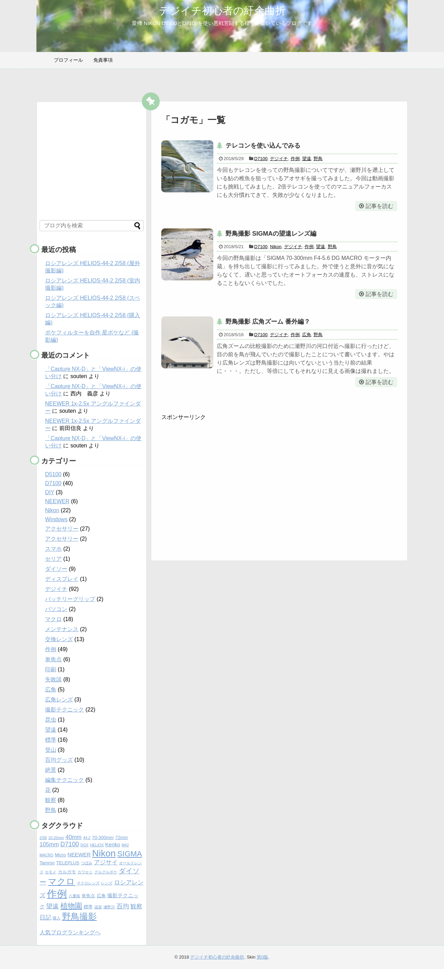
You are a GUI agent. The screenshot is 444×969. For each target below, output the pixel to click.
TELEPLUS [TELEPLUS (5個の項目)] (67, 862)
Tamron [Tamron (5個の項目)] (47, 862)
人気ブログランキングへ (70, 932)
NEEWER (57, 501)
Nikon (275, 246)
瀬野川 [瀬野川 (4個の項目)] (109, 907)
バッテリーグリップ (70, 599)
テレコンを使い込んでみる (262, 145)
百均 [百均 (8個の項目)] (123, 906)
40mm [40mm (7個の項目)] (74, 837)
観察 (50, 800)
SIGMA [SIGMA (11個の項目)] (129, 853)
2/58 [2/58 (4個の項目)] (43, 838)
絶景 (50, 770)
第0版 (262, 957)
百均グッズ (59, 760)
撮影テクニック (64, 710)
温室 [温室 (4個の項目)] (98, 907)
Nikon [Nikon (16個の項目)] (104, 853)
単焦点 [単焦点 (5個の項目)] (88, 895)
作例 (295, 158)
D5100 (53, 474)
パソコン (56, 609)
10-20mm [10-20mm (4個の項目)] (56, 838)
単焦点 (53, 659)
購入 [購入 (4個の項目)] (56, 918)
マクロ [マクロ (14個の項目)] (61, 881)
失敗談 (53, 679)
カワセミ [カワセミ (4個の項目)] (85, 872)
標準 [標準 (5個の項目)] (88, 906)
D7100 (260, 158)
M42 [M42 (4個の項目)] (125, 845)
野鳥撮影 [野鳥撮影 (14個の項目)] (79, 916)
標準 (50, 740)
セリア (53, 559)
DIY (49, 492)
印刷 (50, 669)
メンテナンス (61, 629)
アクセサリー (61, 529)
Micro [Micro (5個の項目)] (60, 854)
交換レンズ (59, 639)
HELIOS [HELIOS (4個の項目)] (97, 845)
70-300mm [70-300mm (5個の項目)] (102, 837)
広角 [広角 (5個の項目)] (101, 895)
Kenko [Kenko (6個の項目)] (112, 844)
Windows (56, 519)
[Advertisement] (219, 487)
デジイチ (279, 158)
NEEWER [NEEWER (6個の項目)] (79, 854)
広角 (306, 334)
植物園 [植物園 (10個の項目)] (71, 906)
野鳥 (318, 158)
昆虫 (50, 720)
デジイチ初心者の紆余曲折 (222, 10)
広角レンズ (59, 699)
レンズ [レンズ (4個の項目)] (106, 883)
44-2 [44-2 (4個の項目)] (86, 838)
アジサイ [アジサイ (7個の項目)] (106, 862)
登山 (50, 750)
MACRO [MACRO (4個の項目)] (46, 855)
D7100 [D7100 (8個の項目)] (69, 844)
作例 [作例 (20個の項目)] (57, 893)
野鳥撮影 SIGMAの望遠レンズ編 (270, 233)
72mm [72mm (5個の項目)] (121, 837)
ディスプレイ (61, 579)
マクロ (53, 619)
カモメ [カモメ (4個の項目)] (50, 872)
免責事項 (103, 60)
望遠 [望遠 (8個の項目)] (52, 906)
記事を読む (379, 206)
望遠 (306, 158)
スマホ (53, 549)
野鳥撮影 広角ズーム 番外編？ (267, 321)
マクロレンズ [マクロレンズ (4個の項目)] (88, 883)
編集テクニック (64, 780)
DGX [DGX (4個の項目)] (84, 845)
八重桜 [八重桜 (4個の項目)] (74, 896)
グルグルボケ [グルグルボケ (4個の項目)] (105, 872)
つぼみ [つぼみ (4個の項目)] (86, 863)
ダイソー (56, 569)
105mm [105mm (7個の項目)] (49, 844)
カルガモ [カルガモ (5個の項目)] (67, 871)
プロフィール (68, 60)
